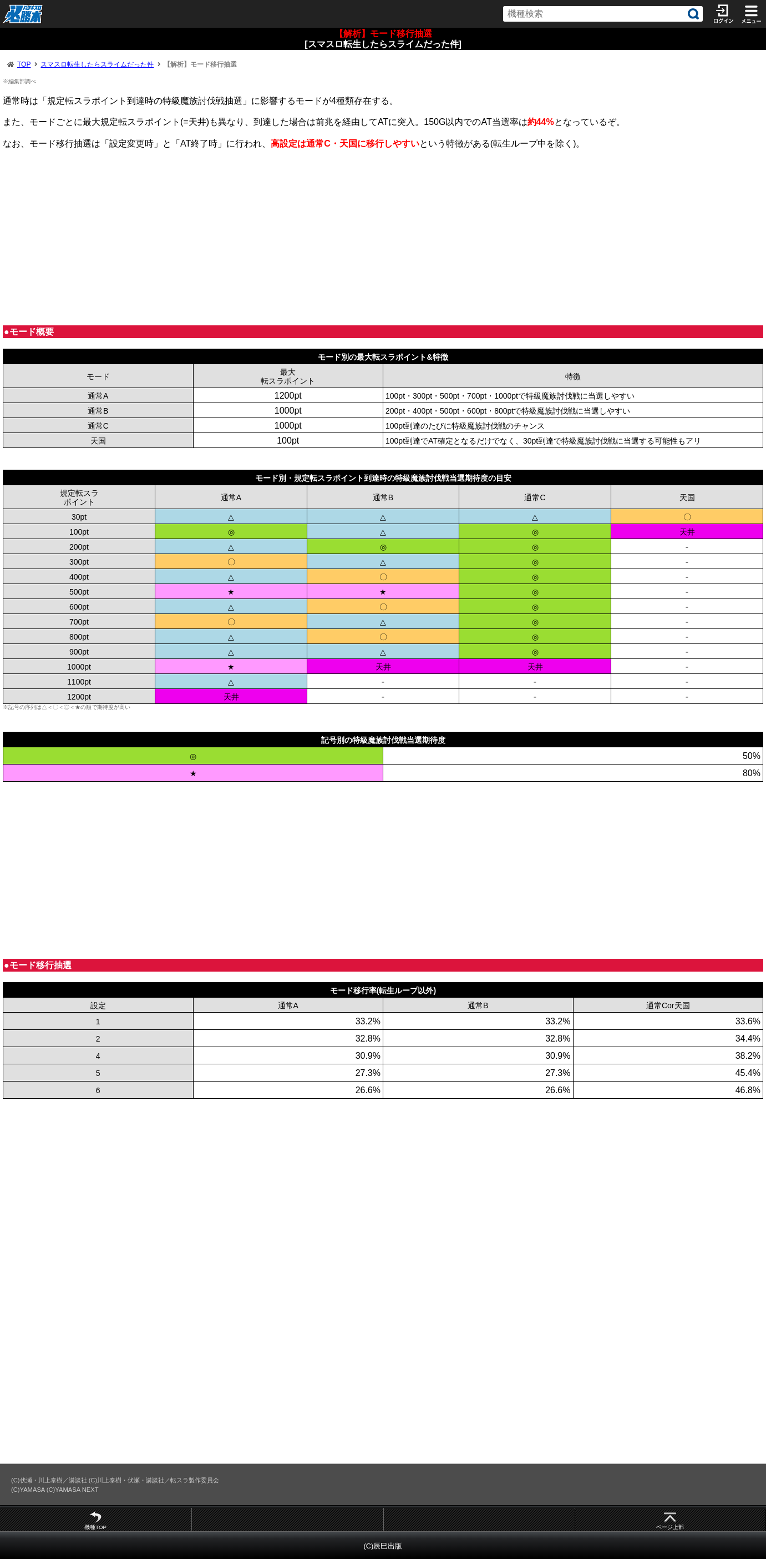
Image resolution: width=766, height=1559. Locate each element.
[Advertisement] (335, 237)
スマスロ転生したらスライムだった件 (97, 64)
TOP (24, 64)
